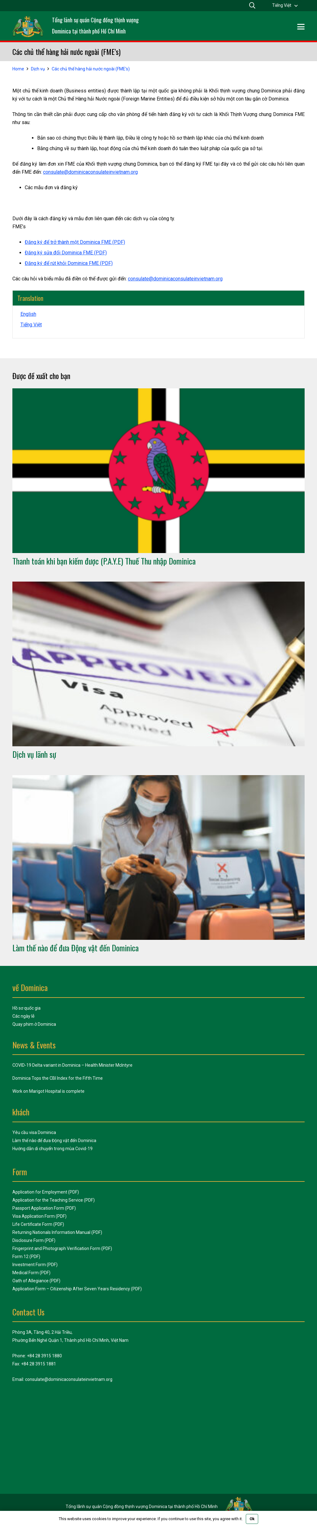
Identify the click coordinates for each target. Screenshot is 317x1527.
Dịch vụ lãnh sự (34, 754)
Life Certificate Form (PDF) (38, 1224)
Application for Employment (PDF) (45, 1192)
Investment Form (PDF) (35, 1264)
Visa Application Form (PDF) (39, 1216)
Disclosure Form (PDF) (33, 1240)
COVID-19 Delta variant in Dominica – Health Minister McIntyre (72, 1065)
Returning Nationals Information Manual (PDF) (57, 1232)
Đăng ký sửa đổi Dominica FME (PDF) (66, 253)
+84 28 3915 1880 (44, 1355)
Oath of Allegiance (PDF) (36, 1280)
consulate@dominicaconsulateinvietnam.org (90, 172)
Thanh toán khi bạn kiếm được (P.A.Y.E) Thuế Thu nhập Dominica (104, 561)
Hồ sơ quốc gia (26, 1008)
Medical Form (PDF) (31, 1272)
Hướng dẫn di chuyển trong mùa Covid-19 (52, 1148)
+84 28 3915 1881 (38, 1363)
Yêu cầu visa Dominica (34, 1132)
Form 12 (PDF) (26, 1256)
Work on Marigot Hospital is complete (48, 1091)
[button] (301, 26)
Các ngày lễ (23, 1016)
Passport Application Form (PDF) (44, 1208)
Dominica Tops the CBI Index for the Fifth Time (57, 1078)
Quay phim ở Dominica (34, 1024)
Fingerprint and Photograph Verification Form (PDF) (62, 1248)
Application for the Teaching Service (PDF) (53, 1200)
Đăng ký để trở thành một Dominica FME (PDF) (75, 242)
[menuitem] (285, 5)
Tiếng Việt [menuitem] (281, 5)
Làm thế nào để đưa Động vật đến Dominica (75, 948)
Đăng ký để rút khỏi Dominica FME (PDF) (69, 263)
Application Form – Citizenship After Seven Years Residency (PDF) (77, 1288)
